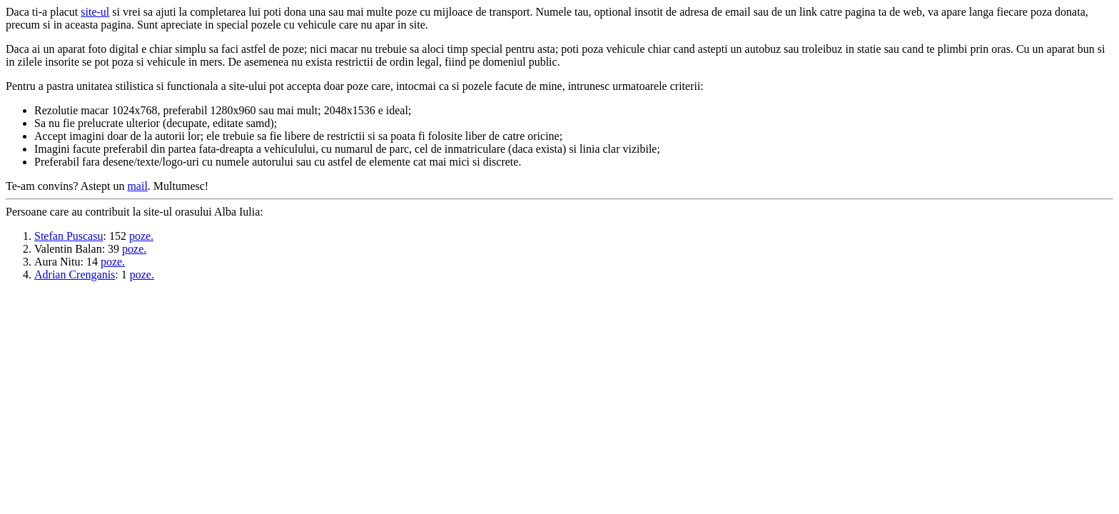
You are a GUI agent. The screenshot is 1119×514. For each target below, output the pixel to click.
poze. (141, 236)
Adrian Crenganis (74, 274)
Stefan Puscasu (68, 236)
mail (137, 186)
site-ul (95, 12)
